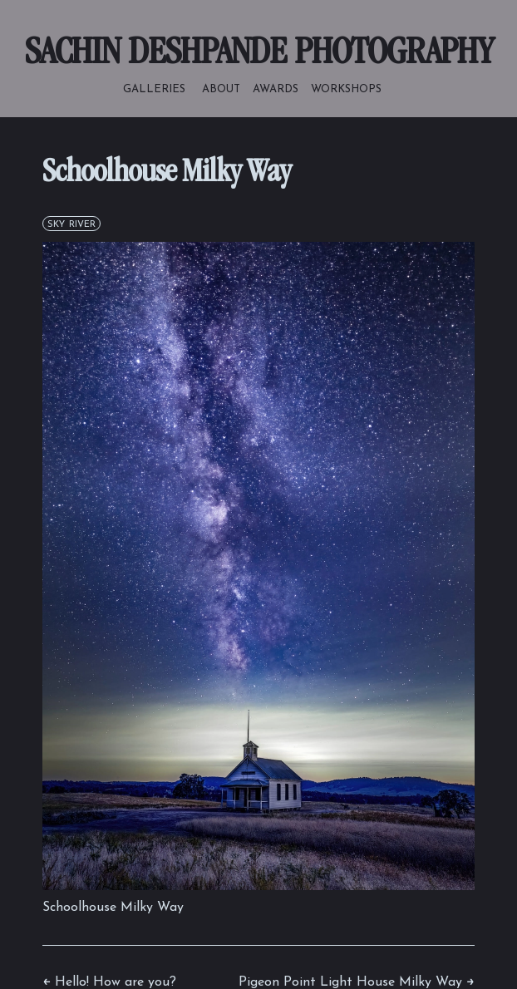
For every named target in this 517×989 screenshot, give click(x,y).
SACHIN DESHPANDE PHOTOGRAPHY (258, 55)
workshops (346, 88)
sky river (71, 223)
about (221, 88)
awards (275, 88)
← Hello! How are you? (109, 982)
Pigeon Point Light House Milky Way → (357, 982)
